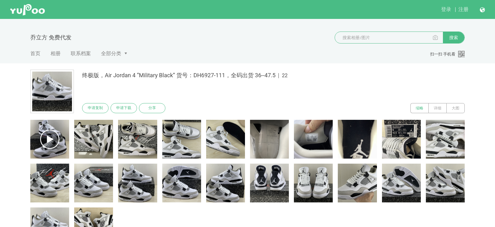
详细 (437, 108)
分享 (152, 108)
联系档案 (81, 53)
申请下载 (123, 108)
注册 (463, 9)
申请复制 (95, 108)
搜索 (453, 37)
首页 (35, 53)
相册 (56, 53)
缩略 (419, 108)
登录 (446, 9)
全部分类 (111, 53)
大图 (455, 108)
